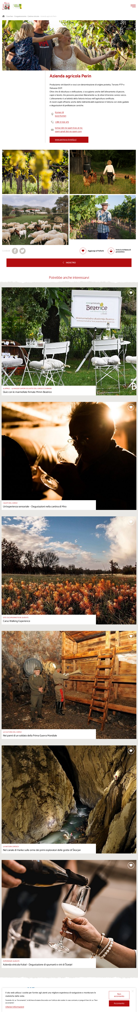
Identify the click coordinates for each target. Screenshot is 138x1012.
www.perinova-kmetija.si (65, 140)
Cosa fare (9, 16)
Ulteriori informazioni (14, 1007)
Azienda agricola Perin (48, 16)
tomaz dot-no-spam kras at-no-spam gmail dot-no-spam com (69, 129)
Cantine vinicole (33, 16)
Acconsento (119, 1003)
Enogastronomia (20, 16)
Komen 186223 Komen (60, 114)
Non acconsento (119, 995)
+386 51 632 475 (62, 122)
